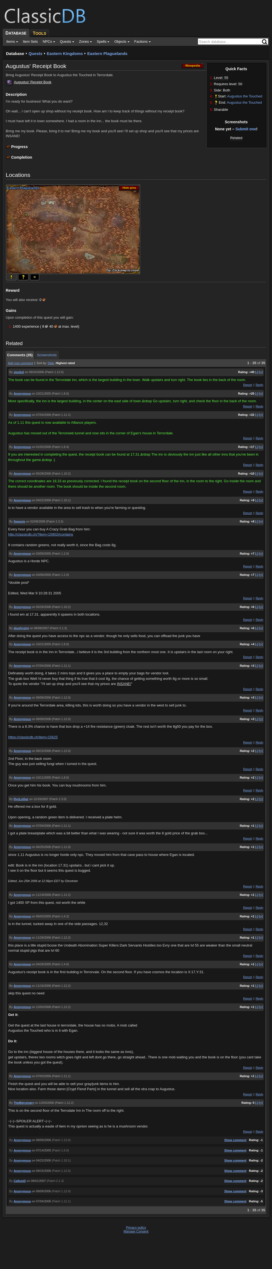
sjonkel (19, 372)
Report (247, 384)
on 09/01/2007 (36, 1180)
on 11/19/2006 (41, 894)
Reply (259, 384)
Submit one (245, 129)
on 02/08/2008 (35, 521)
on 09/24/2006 (34, 372)
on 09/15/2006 (41, 750)
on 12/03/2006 (41, 1007)
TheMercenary (24, 1102)
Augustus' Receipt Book (33, 82)
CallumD (20, 1180)
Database (15, 53)
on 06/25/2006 (41, 847)
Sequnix (19, 521)
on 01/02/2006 (41, 446)
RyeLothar (21, 799)
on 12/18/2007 (38, 799)
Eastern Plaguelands (107, 53)
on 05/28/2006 (41, 473)
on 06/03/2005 (41, 916)
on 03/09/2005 (41, 553)
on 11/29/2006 (41, 937)
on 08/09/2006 (41, 697)
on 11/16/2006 (41, 985)
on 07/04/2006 (41, 414)
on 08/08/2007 (39, 628)
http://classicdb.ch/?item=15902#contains (40, 534)
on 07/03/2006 (41, 1076)
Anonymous (22, 393)
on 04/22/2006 (41, 500)
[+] (261, 372)
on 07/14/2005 (41, 1150)
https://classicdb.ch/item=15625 (33, 737)
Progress (19, 147)
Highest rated (65, 363)
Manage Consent (135, 1231)
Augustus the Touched (244, 96)
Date (51, 363)
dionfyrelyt (21, 628)
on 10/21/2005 (41, 393)
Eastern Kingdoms (65, 53)
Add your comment (20, 363)
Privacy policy (136, 1228)
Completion (21, 157)
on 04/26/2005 (41, 964)
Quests (36, 53)
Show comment (235, 1140)
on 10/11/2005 (41, 777)
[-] (256, 372)
